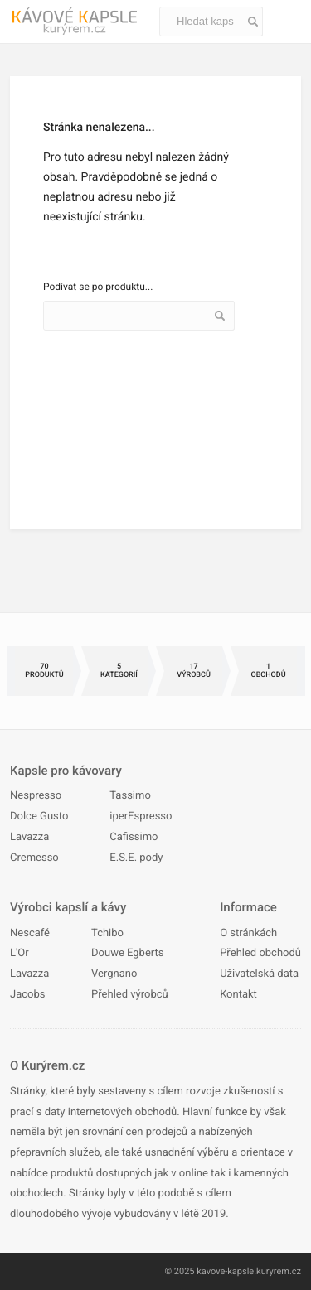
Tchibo (107, 933)
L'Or (19, 953)
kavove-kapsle (225, 1271)
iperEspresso (140, 816)
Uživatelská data (259, 974)
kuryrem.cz (278, 1271)
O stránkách (248, 933)
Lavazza (29, 837)
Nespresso (35, 796)
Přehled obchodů (260, 953)
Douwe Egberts (127, 953)
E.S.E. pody (136, 858)
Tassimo (130, 796)
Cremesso (34, 858)
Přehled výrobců (129, 994)
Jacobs (27, 994)
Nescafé (30, 933)
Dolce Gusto (39, 816)
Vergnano (114, 974)
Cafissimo (133, 837)
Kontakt (238, 994)
